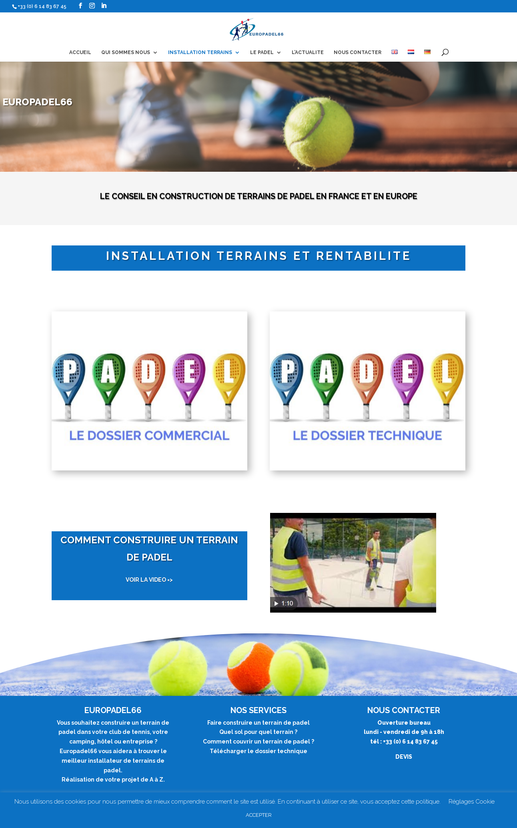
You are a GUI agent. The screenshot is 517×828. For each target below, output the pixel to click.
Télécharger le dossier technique (258, 751)
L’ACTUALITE (308, 52)
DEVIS (403, 757)
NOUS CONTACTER (357, 52)
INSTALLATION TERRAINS (200, 52)
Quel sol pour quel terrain (256, 732)
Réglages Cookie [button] (472, 801)
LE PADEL (262, 52)
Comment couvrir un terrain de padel (256, 741)
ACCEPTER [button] (259, 815)
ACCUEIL (80, 52)
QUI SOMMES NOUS (125, 52)
